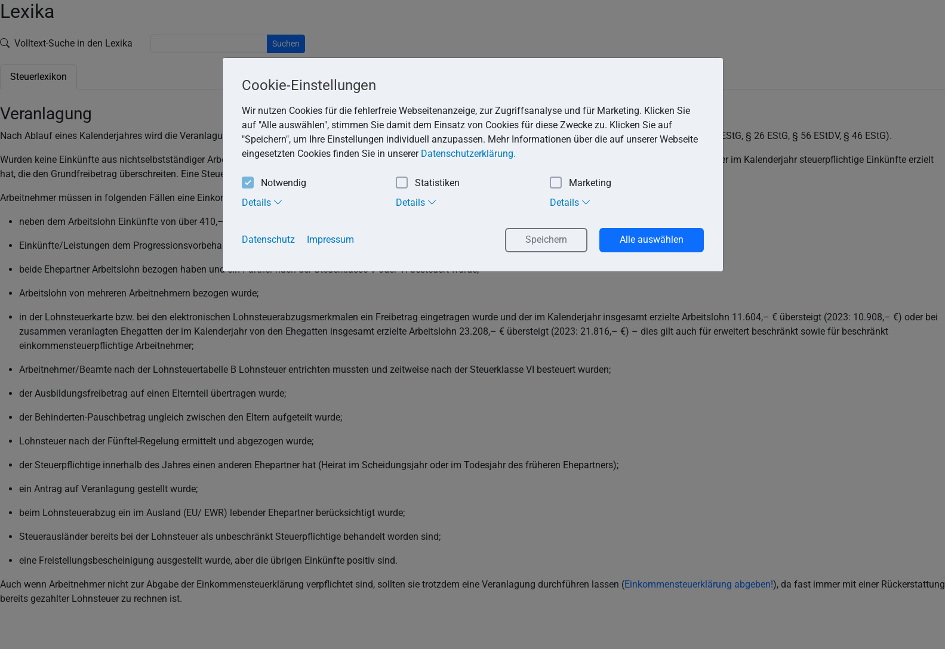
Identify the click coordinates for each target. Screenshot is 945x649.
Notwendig (274, 183)
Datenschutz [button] (268, 239)
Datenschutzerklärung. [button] (468, 153)
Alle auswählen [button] (652, 239)
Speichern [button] (546, 239)
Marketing (580, 183)
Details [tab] (262, 202)
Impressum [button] (330, 239)
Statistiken (428, 183)
